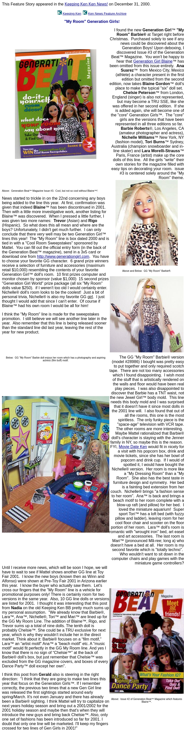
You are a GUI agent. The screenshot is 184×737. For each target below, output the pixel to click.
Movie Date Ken (133, 447)
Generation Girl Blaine (152, 61)
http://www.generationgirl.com (63, 256)
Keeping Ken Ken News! (86, 4)
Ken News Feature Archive (107, 13)
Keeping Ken (72, 13)
